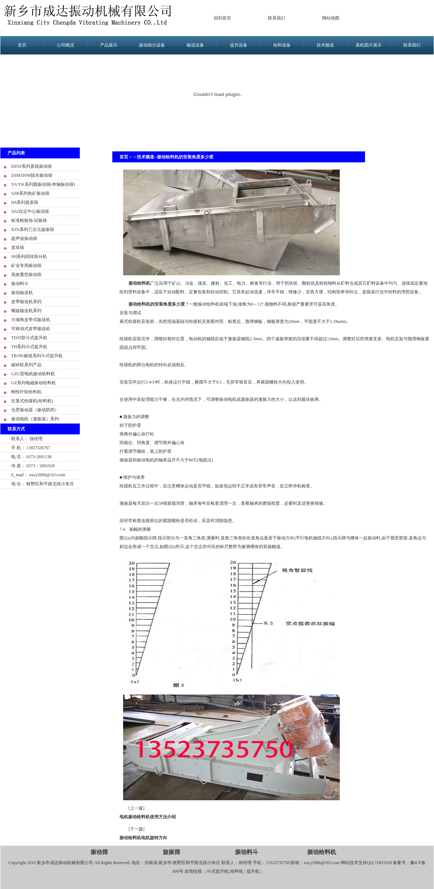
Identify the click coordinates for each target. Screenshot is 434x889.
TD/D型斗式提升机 (29, 337)
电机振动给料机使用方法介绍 (148, 816)
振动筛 (99, 852)
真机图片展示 (369, 45)
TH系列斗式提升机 (29, 346)
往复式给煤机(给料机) (32, 400)
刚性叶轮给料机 (26, 391)
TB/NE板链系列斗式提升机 (37, 355)
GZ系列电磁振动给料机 (33, 382)
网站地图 (330, 18)
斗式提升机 (218, 871)
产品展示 (108, 45)
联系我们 (276, 18)
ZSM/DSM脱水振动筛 (31, 175)
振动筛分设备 (152, 45)
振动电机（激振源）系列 (35, 418)
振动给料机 (321, 852)
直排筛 (17, 247)
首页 (22, 45)
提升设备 (238, 45)
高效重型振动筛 (26, 274)
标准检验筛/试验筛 (29, 220)
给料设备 (282, 45)
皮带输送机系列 (26, 301)
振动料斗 (20, 283)
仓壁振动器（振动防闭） (35, 409)
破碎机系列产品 (26, 364)
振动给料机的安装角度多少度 (185, 156)
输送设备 (195, 45)
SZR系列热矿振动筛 (30, 193)
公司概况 (65, 45)
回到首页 (222, 18)
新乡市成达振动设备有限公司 (90, 18)
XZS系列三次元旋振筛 (32, 229)
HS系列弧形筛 (24, 202)
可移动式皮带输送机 (30, 328)
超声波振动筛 (24, 238)
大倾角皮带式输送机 (30, 319)
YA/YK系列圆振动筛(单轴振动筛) (43, 184)
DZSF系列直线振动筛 (31, 166)
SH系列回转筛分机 (29, 256)
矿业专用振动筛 (26, 265)
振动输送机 (22, 292)
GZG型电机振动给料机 (33, 373)
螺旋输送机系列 (26, 310)
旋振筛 (171, 852)
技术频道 (325, 45)
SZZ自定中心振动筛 (30, 211)
